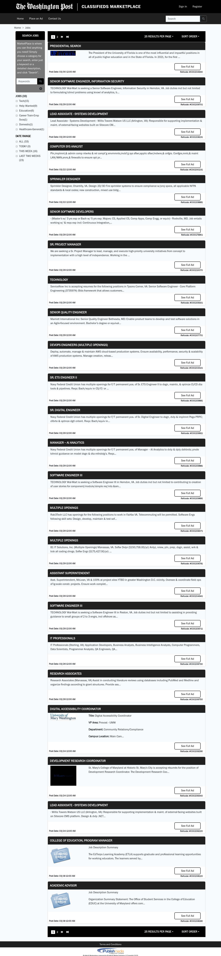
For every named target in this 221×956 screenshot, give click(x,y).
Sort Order (189, 36)
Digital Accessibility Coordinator (75, 709)
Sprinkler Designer (65, 179)
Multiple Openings (64, 508)
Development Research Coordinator (78, 761)
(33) (21, 96)
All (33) (24, 141)
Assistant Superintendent (70, 573)
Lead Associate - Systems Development (79, 114)
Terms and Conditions (110, 944)
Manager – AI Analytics (67, 442)
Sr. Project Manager (65, 244)
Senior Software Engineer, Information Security (87, 81)
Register (197, 6)
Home (20, 18)
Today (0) (24, 146)
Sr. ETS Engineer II (63, 377)
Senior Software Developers (72, 211)
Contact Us (54, 18)
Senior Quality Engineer (68, 312)
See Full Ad (187, 66)
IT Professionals (62, 638)
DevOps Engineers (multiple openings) (79, 345)
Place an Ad (36, 18)
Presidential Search (65, 46)
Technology (59, 279)
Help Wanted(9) (28, 105)
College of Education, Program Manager (81, 840)
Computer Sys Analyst (66, 146)
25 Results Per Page (157, 36)
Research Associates (65, 673)
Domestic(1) (26, 124)
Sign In (183, 6)
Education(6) (26, 110)
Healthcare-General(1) (31, 129)
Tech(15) (24, 101)
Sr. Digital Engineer (65, 410)
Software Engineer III (66, 475)
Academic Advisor (63, 885)
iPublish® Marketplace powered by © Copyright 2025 (110, 950)
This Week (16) (28, 151)
